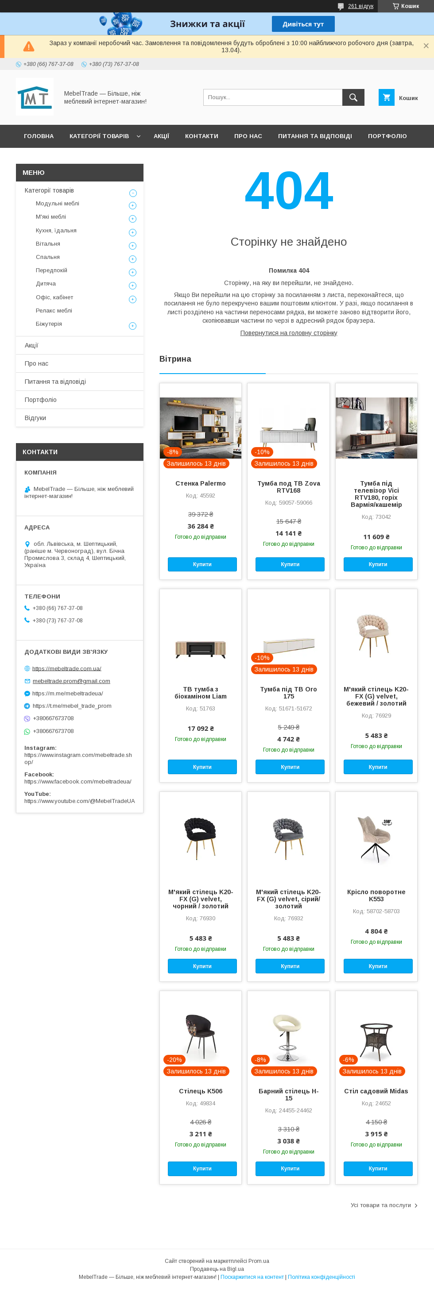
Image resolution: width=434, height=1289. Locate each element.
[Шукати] (353, 97)
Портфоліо (387, 136)
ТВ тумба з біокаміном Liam (200, 693)
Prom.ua (258, 1261)
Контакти (201, 136)
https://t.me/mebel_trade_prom (72, 705)
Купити (202, 564)
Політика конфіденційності (321, 1277)
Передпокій (51, 270)
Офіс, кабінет (54, 297)
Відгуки (36, 159)
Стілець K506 (200, 1091)
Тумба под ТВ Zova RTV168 (288, 487)
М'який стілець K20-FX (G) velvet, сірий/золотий (288, 899)
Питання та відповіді (315, 136)
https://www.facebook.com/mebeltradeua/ (78, 781)
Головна (39, 136)
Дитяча (46, 283)
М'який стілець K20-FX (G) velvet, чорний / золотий (200, 899)
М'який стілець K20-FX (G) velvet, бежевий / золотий (376, 696)
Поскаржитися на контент (252, 1277)
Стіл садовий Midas (376, 1091)
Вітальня (48, 243)
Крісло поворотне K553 (376, 895)
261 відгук (360, 6)
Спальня (48, 257)
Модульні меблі (57, 203)
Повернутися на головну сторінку (288, 332)
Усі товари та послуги (381, 1205)
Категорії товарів (99, 136)
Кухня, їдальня (56, 230)
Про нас (248, 136)
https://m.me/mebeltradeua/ (67, 693)
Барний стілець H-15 (289, 1095)
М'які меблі (51, 216)
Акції (161, 136)
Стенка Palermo (200, 483)
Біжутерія (49, 323)
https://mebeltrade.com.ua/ (66, 668)
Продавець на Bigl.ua (217, 1269)
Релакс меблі (54, 310)
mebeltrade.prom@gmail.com (71, 681)
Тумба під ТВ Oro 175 (288, 693)
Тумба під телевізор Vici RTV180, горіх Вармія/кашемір (376, 494)
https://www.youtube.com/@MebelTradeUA (79, 801)
